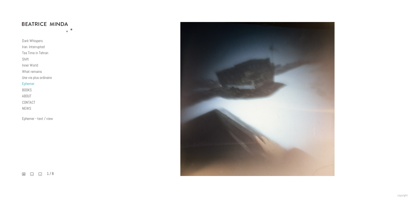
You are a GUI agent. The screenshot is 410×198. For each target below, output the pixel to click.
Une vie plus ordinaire (37, 77)
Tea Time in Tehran (35, 52)
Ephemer (28, 83)
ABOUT (26, 96)
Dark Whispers (32, 40)
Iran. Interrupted (33, 46)
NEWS (26, 108)
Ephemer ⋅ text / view (37, 118)
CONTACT (28, 102)
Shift (25, 59)
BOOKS (27, 89)
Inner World (30, 65)
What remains (32, 71)
